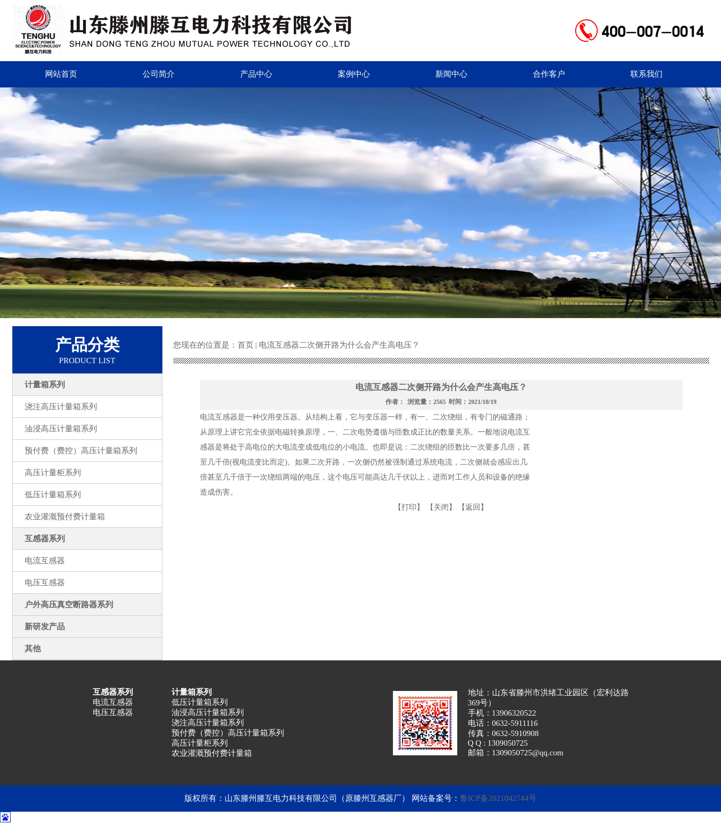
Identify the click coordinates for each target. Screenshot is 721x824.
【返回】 (473, 507)
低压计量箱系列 (200, 702)
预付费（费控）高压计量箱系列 (228, 733)
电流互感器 (113, 702)
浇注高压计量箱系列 (208, 722)
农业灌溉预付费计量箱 (212, 753)
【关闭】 (441, 507)
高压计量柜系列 (200, 743)
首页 (245, 345)
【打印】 (409, 507)
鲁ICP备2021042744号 (498, 798)
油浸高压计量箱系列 (208, 712)
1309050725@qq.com (527, 752)
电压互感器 (113, 712)
